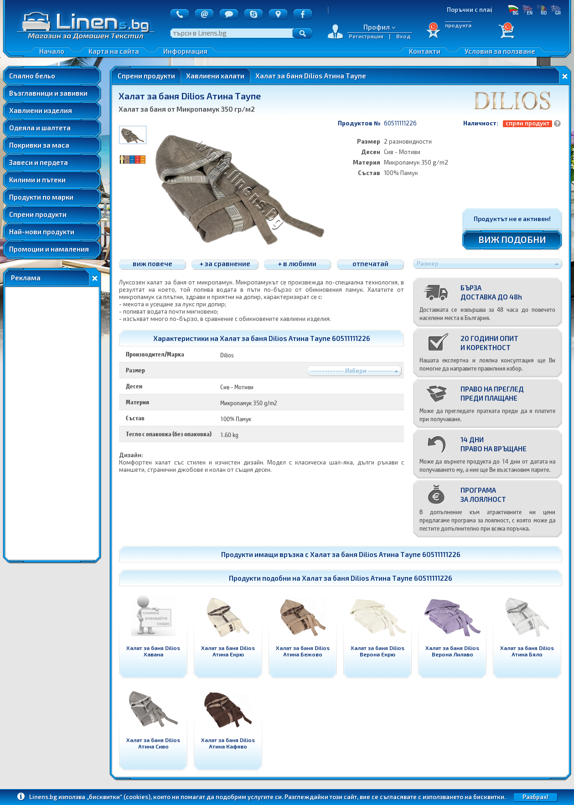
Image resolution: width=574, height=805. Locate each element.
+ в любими (297, 263)
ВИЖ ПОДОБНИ (512, 239)
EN (527, 10)
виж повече (152, 263)
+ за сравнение (225, 263)
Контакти (424, 51)
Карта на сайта (113, 51)
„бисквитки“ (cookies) (118, 796)
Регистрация (366, 36)
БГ (513, 10)
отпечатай (370, 263)
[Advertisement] (52, 423)
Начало (51, 51)
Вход (403, 36)
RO (541, 10)
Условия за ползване (500, 51)
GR (555, 10)
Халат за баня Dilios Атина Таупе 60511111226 (385, 554)
